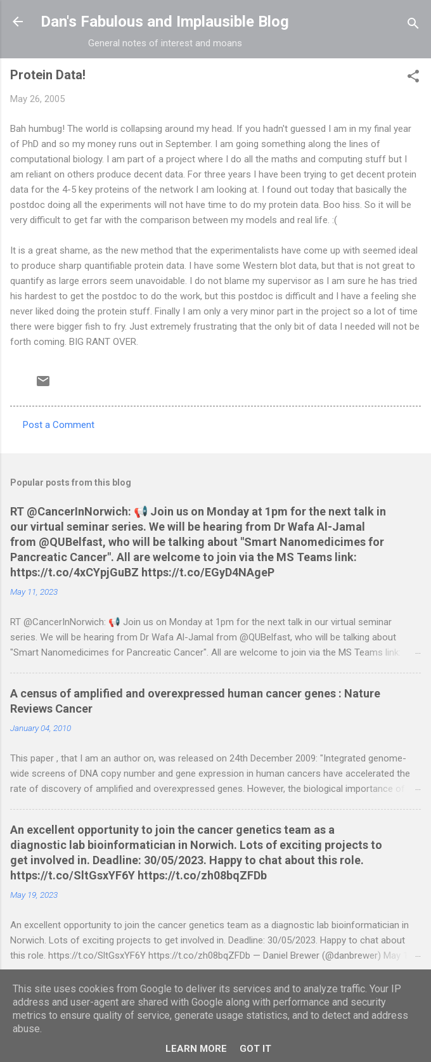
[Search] (413, 25)
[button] (413, 78)
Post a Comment (58, 425)
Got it (255, 1048)
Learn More (196, 1048)
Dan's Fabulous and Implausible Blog (165, 21)
